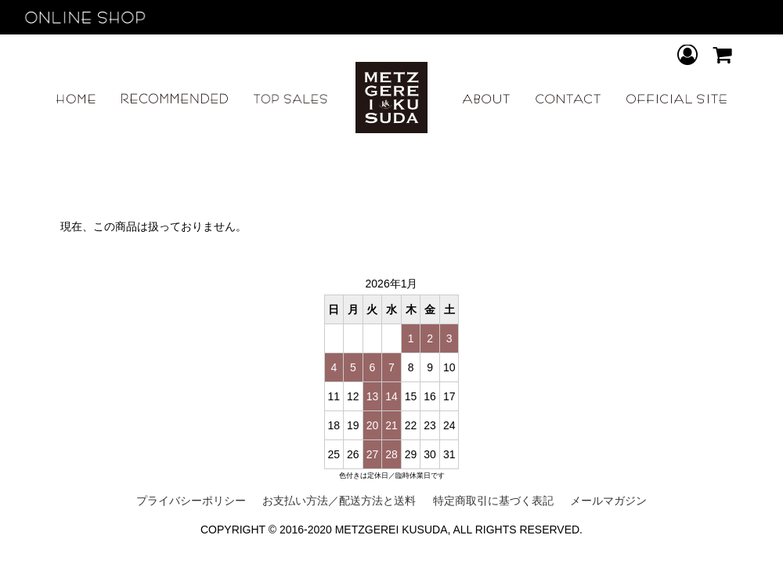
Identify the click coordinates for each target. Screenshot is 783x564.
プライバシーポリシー (191, 500)
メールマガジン (608, 500)
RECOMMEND (174, 99)
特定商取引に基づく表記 (493, 500)
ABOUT (486, 99)
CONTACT (568, 99)
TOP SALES (290, 99)
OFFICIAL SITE (676, 99)
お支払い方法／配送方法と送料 (339, 500)
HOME (76, 99)
